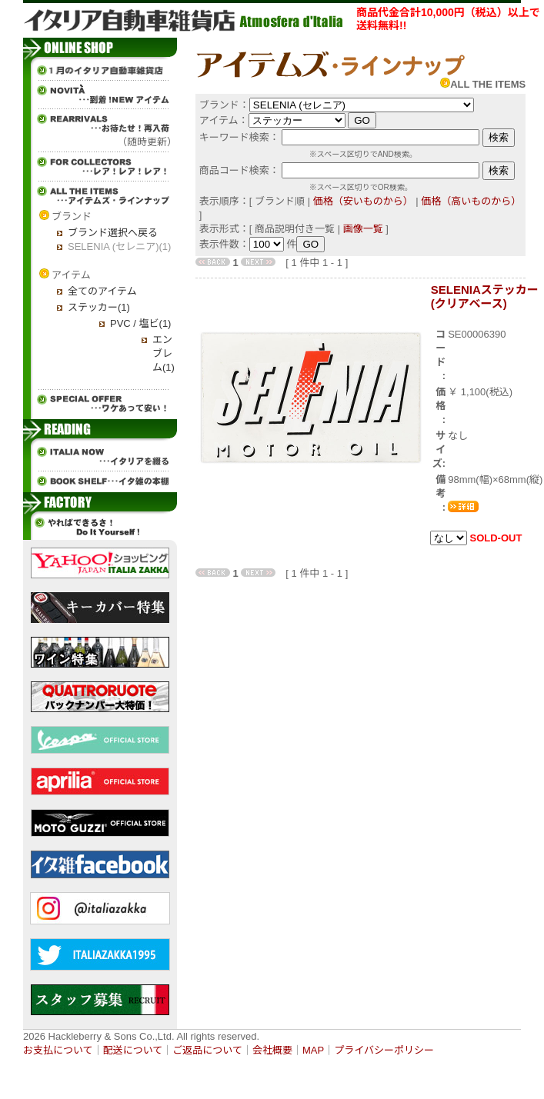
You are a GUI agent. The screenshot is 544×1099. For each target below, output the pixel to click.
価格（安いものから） (363, 201)
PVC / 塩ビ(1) (140, 323)
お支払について (58, 1050)
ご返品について (207, 1050)
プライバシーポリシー (384, 1050)
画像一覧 (363, 229)
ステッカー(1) (99, 307)
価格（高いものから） (471, 201)
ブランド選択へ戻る (113, 232)
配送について (133, 1050)
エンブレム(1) (163, 353)
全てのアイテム (102, 291)
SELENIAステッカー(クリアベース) (485, 296)
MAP (313, 1050)
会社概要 (272, 1050)
